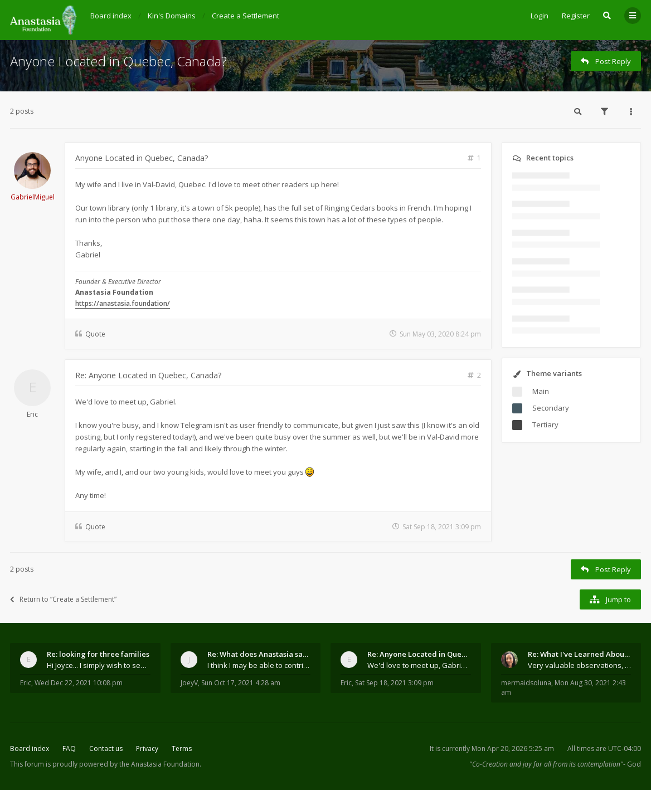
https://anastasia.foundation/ (122, 303)
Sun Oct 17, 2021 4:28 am (240, 682)
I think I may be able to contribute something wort (259, 665)
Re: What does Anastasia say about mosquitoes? (259, 654)
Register (576, 16)
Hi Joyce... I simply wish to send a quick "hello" (98, 665)
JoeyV (189, 682)
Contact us (106, 748)
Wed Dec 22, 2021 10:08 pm (79, 682)
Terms (182, 748)
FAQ (69, 748)
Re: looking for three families (98, 654)
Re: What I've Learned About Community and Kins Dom (579, 654)
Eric (32, 414)
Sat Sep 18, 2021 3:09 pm (394, 682)
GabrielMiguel (33, 197)
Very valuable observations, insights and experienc (579, 665)
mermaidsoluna (526, 682)
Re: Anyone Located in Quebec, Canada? (148, 375)
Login (539, 16)
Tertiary (545, 425)
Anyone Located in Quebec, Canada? (118, 61)
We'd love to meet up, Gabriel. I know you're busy (419, 665)
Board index (29, 748)
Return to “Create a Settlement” (63, 599)
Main (540, 391)
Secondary (550, 408)
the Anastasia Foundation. (160, 764)
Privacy (147, 748)
